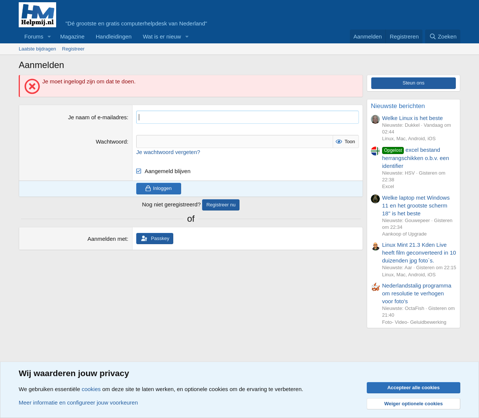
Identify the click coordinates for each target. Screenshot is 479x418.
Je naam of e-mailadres (97, 117)
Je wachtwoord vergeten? (168, 152)
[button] (49, 36)
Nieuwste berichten (398, 106)
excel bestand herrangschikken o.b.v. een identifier (415, 158)
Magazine (72, 36)
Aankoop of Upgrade (404, 234)
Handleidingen (114, 36)
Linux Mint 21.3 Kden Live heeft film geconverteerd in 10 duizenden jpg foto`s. (419, 253)
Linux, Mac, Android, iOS (409, 138)
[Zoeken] (442, 36)
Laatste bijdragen (37, 49)
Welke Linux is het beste (412, 118)
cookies (91, 389)
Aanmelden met (107, 239)
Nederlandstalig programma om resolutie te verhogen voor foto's (416, 293)
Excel (388, 186)
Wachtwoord (111, 141)
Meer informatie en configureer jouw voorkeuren (78, 402)
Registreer (73, 49)
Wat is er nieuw (162, 36)
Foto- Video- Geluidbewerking (414, 322)
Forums (33, 36)
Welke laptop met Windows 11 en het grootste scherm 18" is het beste (416, 205)
